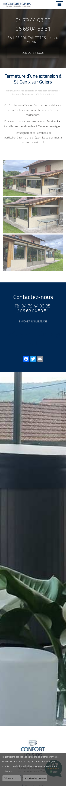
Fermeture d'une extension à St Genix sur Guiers (33, 94)
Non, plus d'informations (35, 778)
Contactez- (33, 52)
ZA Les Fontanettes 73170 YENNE (33, 40)
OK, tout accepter (11, 778)
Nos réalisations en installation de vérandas (39, 91)
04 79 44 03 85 (33, 20)
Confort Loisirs (12, 91)
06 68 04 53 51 (33, 28)
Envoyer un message (33, 321)
